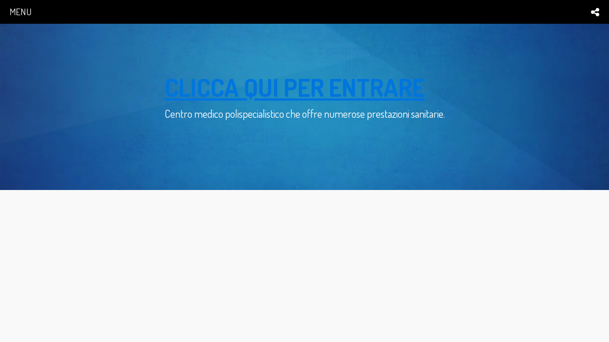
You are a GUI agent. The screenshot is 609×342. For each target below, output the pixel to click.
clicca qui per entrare (295, 87)
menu (20, 12)
